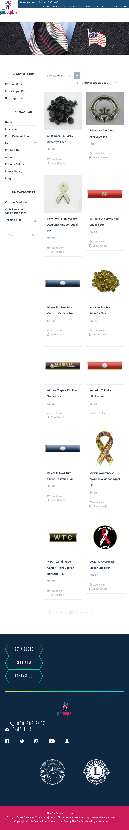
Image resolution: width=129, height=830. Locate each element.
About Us (74, 6)
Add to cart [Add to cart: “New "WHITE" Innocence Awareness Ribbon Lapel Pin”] (57, 247)
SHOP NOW (24, 663)
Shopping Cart (103, 6)
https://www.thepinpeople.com (102, 817)
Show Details (57, 163)
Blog (46, 6)
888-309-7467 (31, 723)
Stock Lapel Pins (16, 91)
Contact (87, 6)
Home (9, 122)
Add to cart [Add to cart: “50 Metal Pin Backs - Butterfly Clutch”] (99, 330)
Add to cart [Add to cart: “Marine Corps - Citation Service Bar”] (57, 413)
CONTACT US (24, 676)
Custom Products (16, 202)
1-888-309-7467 (74, 817)
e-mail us (22, 729)
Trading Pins (13, 219)
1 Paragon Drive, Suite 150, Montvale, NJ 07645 (30, 817)
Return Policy (13, 171)
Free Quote (12, 129)
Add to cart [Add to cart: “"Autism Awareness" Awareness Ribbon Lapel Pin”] (99, 502)
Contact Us (12, 150)
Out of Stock (100, 413)
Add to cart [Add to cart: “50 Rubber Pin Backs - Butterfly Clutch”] (57, 159)
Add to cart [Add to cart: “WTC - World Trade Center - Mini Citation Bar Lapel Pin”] (57, 590)
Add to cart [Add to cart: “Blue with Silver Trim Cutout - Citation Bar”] (57, 330)
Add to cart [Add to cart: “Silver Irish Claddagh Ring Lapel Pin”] (99, 153)
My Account (120, 6)
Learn (8, 143)
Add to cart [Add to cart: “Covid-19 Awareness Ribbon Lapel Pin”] (99, 584)
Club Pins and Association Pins (16, 211)
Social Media (59, 6)
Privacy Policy (14, 164)
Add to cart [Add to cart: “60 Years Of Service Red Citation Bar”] (99, 241)
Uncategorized (14, 98)
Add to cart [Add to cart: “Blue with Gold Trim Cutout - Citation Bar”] (57, 496)
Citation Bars (13, 84)
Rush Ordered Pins (17, 136)
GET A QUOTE (24, 649)
